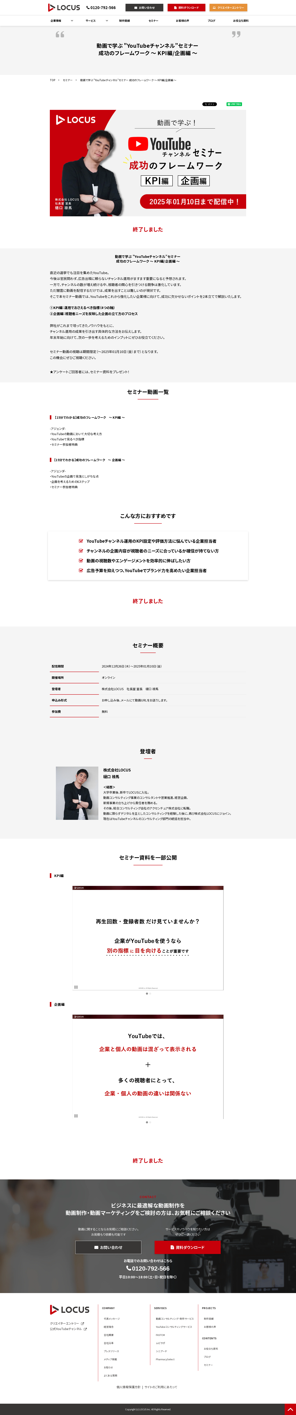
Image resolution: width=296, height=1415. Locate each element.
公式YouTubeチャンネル (66, 1328)
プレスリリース (111, 1351)
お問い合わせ (147, 7)
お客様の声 (182, 20)
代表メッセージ (112, 1318)
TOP (52, 80)
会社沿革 (109, 1343)
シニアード (161, 1351)
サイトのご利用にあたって (160, 1387)
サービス (91, 20)
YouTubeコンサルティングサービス (174, 1327)
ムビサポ (160, 1343)
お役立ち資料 (241, 20)
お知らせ (108, 1367)
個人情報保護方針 (128, 1387)
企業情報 (56, 20)
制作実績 (124, 20)
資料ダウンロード (188, 7)
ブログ (211, 20)
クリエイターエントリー (230, 7)
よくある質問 (110, 1375)
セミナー (153, 20)
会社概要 (109, 1335)
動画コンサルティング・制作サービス (175, 1318)
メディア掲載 (110, 1359)
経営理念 (109, 1327)
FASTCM (160, 1335)
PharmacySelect (165, 1359)
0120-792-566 (103, 7)
